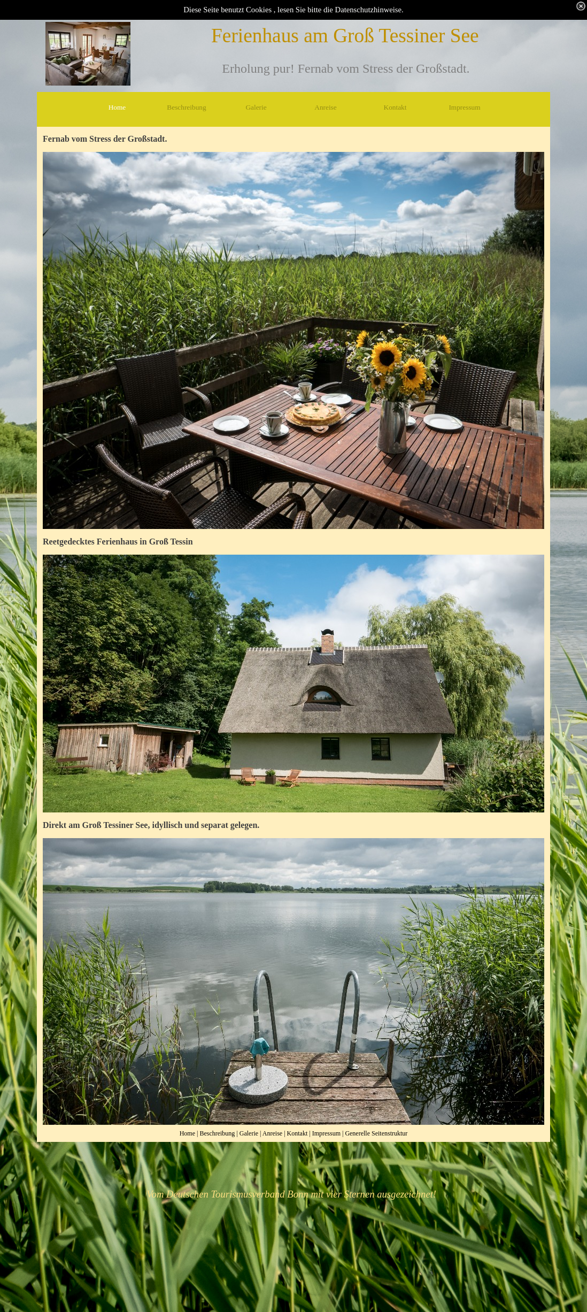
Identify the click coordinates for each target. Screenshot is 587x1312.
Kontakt (297, 1133)
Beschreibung (217, 1133)
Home (187, 1133)
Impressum (326, 1133)
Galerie (249, 1133)
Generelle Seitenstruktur (376, 1133)
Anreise (272, 1133)
